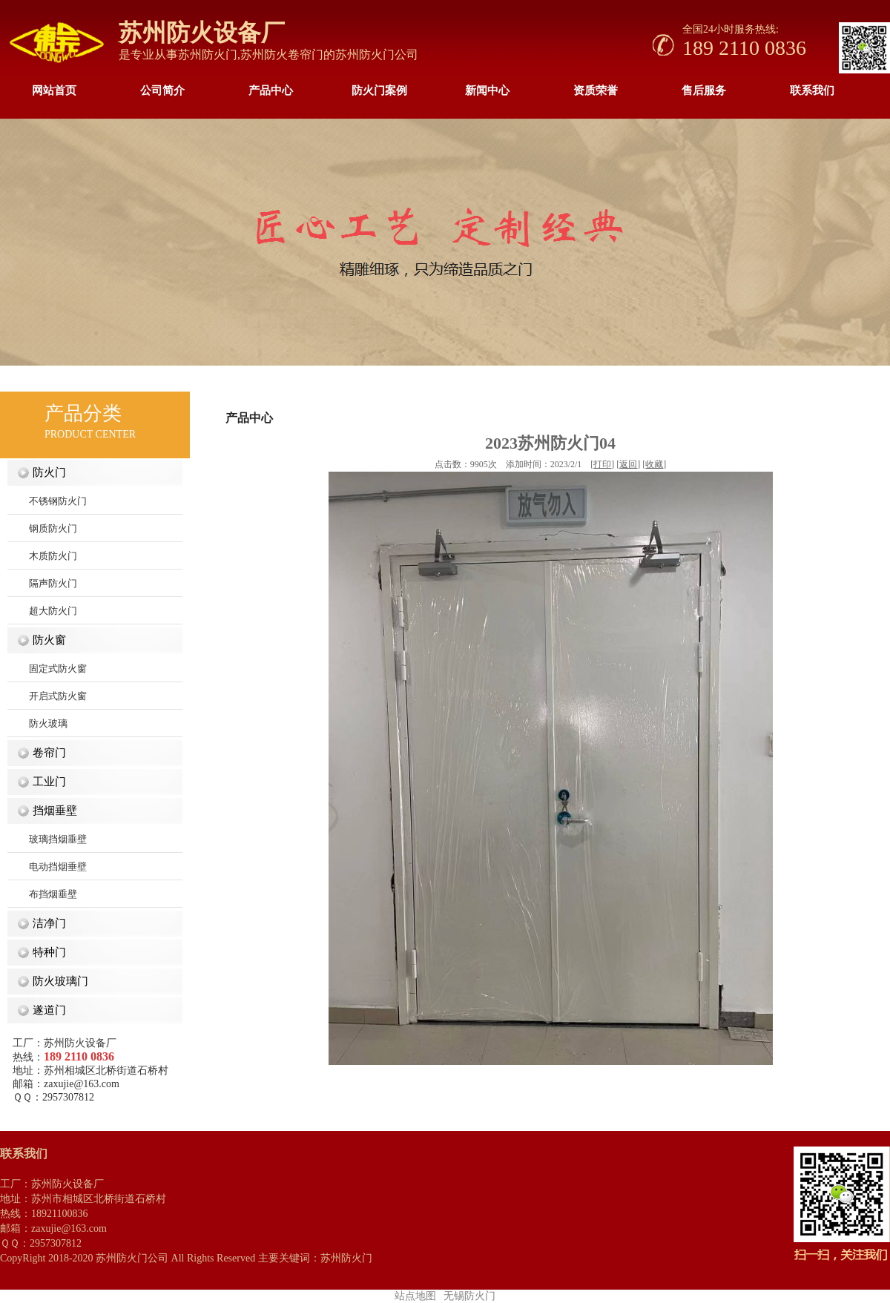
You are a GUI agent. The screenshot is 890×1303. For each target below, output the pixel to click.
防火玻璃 (37, 723)
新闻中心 (487, 90)
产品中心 (270, 90)
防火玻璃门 (57, 981)
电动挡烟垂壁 (47, 866)
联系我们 (812, 90)
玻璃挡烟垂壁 (47, 839)
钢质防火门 (42, 528)
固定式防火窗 (47, 668)
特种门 (46, 952)
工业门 (46, 782)
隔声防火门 (42, 583)
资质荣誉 (595, 90)
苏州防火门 (207, 54)
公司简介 (162, 90)
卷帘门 (46, 753)
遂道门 (46, 1010)
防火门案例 (379, 90)
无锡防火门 (469, 1296)
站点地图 (415, 1296)
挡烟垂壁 (52, 811)
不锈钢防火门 (47, 501)
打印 (602, 464)
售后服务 (704, 90)
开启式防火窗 (47, 696)
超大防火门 (42, 610)
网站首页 (54, 90)
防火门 (46, 472)
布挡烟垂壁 (42, 894)
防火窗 (46, 640)
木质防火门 (42, 555)
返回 (628, 464)
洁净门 (46, 923)
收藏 (654, 464)
